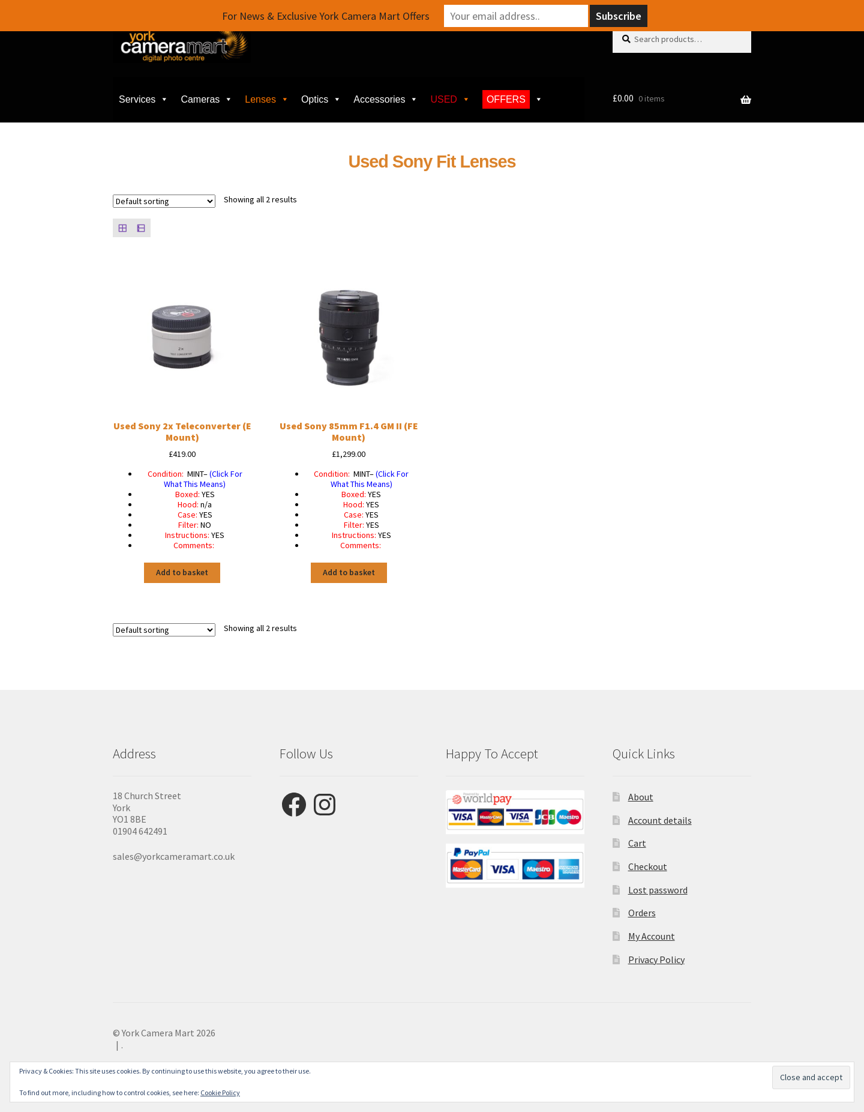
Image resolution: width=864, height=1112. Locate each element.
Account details (660, 820)
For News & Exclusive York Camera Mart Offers (326, 16)
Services (144, 99)
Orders (642, 913)
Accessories (385, 99)
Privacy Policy (656, 959)
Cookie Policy (220, 1092)
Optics (321, 99)
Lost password (658, 890)
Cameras (207, 99)
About (640, 797)
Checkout (647, 866)
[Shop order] (164, 201)
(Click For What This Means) (203, 478)
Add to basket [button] (182, 572)
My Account (651, 936)
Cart (637, 843)
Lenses (267, 99)
